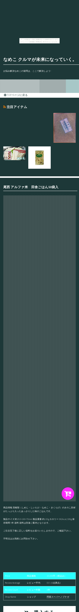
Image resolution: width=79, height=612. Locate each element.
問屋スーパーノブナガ (58, 596)
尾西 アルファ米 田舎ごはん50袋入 (30, 187)
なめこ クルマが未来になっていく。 (40, 59)
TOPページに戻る (16, 95)
